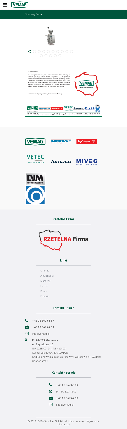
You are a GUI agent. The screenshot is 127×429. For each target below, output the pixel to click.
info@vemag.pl (40, 333)
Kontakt (44, 296)
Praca (43, 291)
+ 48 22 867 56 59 (43, 320)
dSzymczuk (63, 424)
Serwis (44, 286)
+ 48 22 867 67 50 (43, 327)
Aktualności (47, 275)
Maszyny (45, 280)
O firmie (44, 270)
